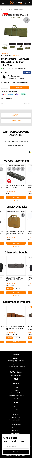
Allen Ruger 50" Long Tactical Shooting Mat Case (14, 279)
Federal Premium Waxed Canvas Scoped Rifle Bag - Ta (15, 328)
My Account (16, 390)
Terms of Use (16, 428)
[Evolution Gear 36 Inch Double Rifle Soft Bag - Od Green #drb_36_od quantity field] (4, 87)
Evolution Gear (15, 55)
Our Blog (16, 409)
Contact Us (16, 411)
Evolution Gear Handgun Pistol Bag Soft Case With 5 (15, 233)
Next (27, 173)
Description (16, 115)
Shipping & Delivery (16, 433)
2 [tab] (15, 246)
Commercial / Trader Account (16, 395)
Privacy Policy (16, 430)
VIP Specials (26, 72)
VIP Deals (16, 387)
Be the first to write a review (16, 145)
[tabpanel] (16, 182)
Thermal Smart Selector (16, 420)
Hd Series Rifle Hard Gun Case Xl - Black (15, 186)
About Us (16, 406)
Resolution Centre (16, 393)
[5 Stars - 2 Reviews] (16, 283)
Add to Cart (20, 87)
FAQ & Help (16, 398)
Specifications (16, 120)
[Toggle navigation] (2, 2)
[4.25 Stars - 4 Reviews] (16, 237)
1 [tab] (14, 200)
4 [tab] (18, 246)
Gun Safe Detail (16, 417)
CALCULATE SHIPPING (16, 99)
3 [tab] (17, 200)
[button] (16, 53)
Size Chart (16, 414)
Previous (5, 173)
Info (28, 82)
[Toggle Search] (6, 2)
